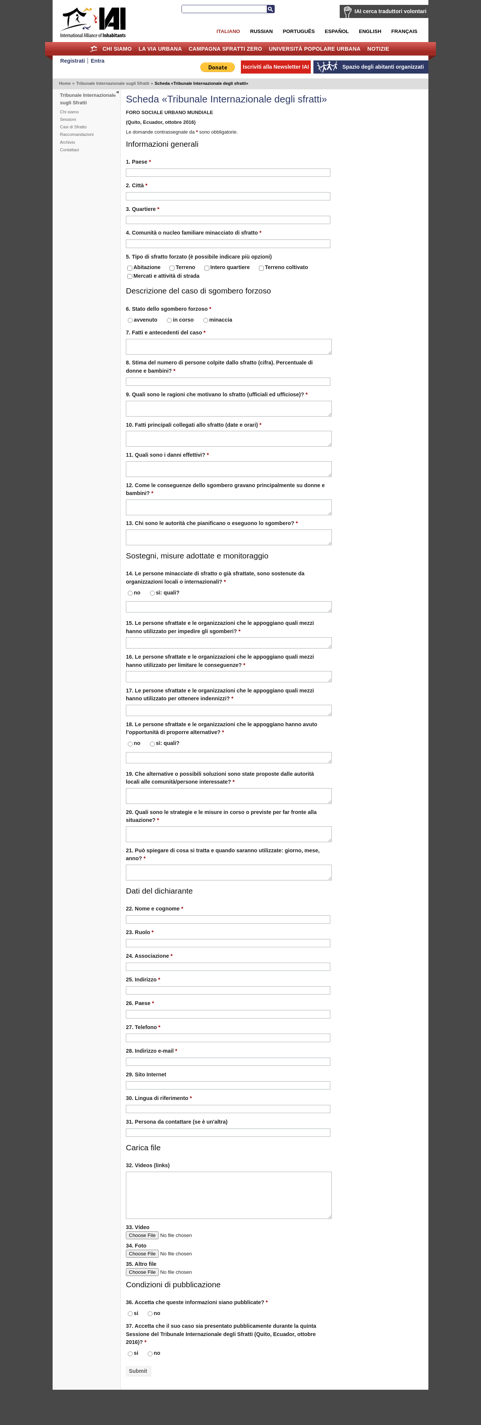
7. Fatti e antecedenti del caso (166, 333)
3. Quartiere (142, 209)
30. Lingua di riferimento (159, 1126)
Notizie (378, 49)
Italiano (228, 31)
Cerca (270, 9)
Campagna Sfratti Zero (225, 49)
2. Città (136, 185)
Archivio (67, 142)
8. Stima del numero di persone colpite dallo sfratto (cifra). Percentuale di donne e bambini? (219, 369)
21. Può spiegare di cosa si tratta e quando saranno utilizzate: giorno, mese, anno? (223, 880)
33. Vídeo (138, 1262)
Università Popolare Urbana (314, 49)
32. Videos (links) (148, 1193)
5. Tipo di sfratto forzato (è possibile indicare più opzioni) (199, 257)
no (134, 606)
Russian (261, 31)
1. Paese (138, 162)
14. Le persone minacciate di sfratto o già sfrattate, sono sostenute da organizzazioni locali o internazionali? (215, 591)
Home (93, 49)
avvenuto (142, 320)
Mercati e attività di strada (163, 276)
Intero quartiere (227, 267)
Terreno (182, 267)
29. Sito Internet (146, 1102)
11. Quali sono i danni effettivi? (167, 462)
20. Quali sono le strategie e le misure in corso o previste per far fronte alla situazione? (221, 839)
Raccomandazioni (77, 134)
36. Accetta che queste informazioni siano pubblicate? (197, 1338)
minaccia (217, 320)
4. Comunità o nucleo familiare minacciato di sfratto (194, 233)
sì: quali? (165, 606)
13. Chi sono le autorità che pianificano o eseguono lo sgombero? (212, 534)
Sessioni (68, 119)
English (370, 31)
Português (299, 31)
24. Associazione (149, 984)
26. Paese (140, 1031)
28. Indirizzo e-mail (151, 1079)
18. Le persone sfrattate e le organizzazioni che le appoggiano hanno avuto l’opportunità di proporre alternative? (221, 748)
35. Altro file (141, 1299)
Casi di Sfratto (73, 127)
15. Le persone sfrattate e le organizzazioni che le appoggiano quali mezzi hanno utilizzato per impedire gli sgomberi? (220, 642)
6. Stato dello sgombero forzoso (168, 309)
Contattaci (69, 149)
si (133, 1348)
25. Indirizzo (143, 1007)
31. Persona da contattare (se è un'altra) (176, 1150)
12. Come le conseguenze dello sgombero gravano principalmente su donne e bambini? (225, 498)
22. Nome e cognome (154, 936)
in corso (180, 320)
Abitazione (143, 267)
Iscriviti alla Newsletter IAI (276, 67)
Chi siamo (117, 49)
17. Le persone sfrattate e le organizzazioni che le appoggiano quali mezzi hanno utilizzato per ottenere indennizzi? (220, 712)
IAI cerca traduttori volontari (391, 11)
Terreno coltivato (283, 267)
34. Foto (136, 1281)
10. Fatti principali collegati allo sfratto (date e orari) (194, 429)
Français (404, 31)
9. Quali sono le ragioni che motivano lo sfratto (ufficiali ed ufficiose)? (217, 397)
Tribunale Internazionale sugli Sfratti (113, 83)
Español (337, 31)
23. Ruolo (140, 960)
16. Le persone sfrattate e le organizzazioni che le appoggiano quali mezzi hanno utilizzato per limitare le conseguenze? (220, 677)
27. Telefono (143, 1055)
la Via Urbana (160, 49)
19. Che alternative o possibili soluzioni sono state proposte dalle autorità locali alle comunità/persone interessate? (220, 799)
